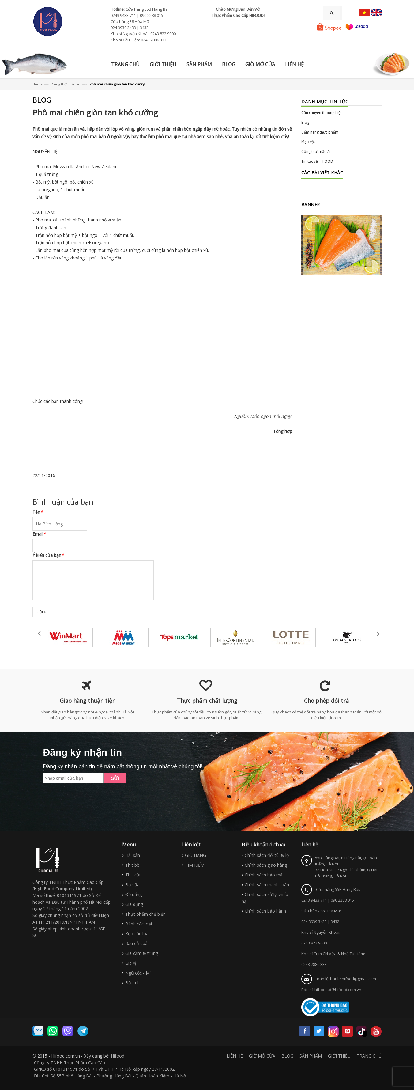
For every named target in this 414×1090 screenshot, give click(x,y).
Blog (305, 122)
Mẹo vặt (308, 141)
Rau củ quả (136, 943)
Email (39, 534)
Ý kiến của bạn (48, 555)
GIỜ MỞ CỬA (262, 1056)
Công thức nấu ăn (66, 84)
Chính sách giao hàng (266, 865)
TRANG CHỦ (369, 1056)
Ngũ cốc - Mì (138, 973)
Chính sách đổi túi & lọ (267, 855)
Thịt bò (132, 865)
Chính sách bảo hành (265, 911)
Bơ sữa (132, 885)
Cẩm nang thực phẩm (319, 132)
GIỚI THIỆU (339, 1056)
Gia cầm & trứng (141, 953)
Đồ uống (133, 894)
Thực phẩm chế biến (145, 914)
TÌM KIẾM (195, 865)
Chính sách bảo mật (264, 875)
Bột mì (131, 983)
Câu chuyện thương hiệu (322, 112)
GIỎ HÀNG (195, 855)
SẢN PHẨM (310, 1056)
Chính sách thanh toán (267, 885)
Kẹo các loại (137, 934)
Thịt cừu (133, 875)
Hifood (117, 1056)
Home (37, 84)
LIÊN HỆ (235, 1056)
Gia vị (130, 963)
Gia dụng (134, 904)
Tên (37, 512)
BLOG (287, 1056)
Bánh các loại (138, 924)
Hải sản (132, 855)
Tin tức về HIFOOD (317, 161)
